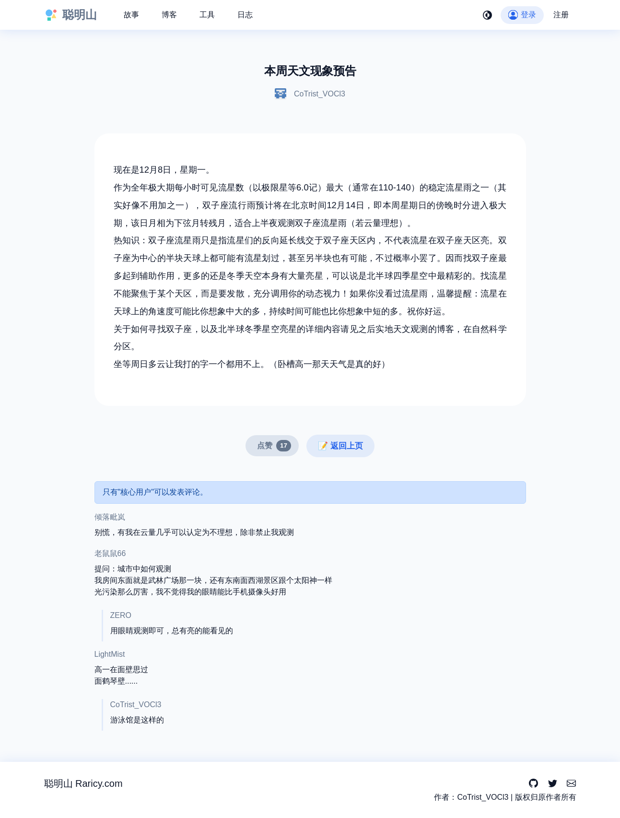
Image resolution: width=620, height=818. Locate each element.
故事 (131, 15)
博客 (169, 15)
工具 (207, 15)
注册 (561, 15)
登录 (522, 14)
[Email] (571, 784)
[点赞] (272, 445)
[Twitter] (552, 784)
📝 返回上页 (340, 445)
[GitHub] (533, 784)
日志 (245, 15)
